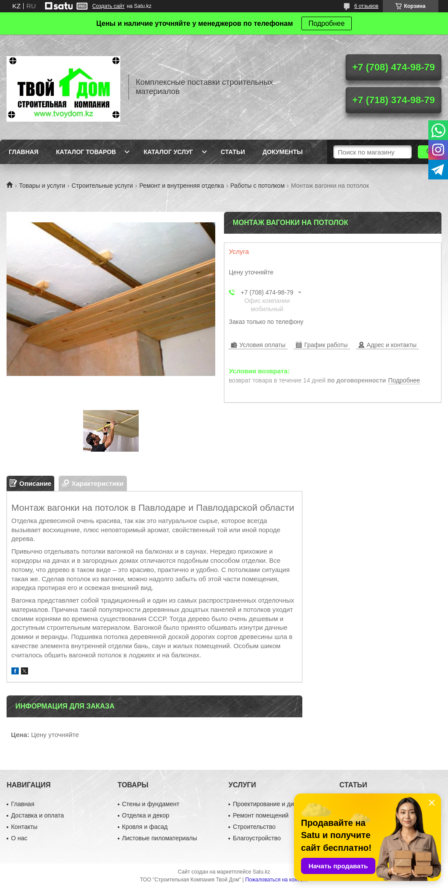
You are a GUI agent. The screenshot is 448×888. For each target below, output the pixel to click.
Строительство (254, 826)
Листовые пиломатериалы (159, 838)
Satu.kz (261, 872)
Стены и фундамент (150, 803)
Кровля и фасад (145, 826)
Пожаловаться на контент (276, 880)
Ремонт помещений (260, 815)
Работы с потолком (257, 185)
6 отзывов (366, 6)
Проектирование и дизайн (270, 803)
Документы (282, 151)
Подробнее (326, 23)
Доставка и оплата (37, 815)
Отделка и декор (145, 815)
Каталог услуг (168, 151)
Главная (23, 151)
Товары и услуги (42, 185)
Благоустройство (257, 838)
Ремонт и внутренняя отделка (181, 185)
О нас (19, 838)
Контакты (24, 826)
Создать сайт (108, 6)
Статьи (233, 151)
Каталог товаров (86, 151)
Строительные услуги (102, 185)
